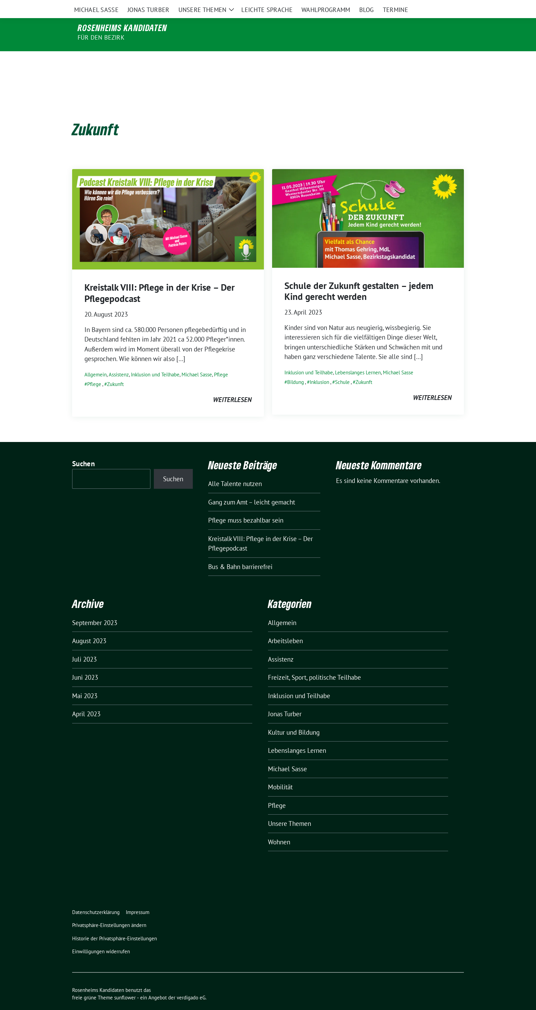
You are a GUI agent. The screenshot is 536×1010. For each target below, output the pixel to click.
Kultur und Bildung (294, 718)
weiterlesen (232, 385)
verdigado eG (191, 983)
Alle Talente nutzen (235, 469)
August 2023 (89, 626)
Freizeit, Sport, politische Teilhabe (314, 663)
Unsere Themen (289, 809)
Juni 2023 (85, 663)
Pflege (221, 360)
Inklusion (319, 367)
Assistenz (119, 360)
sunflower (125, 983)
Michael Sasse (197, 360)
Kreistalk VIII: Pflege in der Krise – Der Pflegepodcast (159, 278)
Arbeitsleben (285, 626)
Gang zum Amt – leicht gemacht (251, 488)
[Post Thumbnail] (168, 204)
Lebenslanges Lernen (358, 358)
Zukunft (115, 369)
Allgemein (95, 360)
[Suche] (442, 6)
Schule (342, 367)
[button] (110, 911)
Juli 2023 (84, 645)
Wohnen (279, 828)
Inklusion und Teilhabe (155, 360)
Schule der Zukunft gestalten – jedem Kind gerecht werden (358, 276)
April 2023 (86, 699)
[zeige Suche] (451, 6)
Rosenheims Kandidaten (122, 28)
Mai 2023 (84, 681)
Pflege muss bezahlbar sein (245, 506)
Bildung (295, 367)
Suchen (83, 449)
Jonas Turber (285, 699)
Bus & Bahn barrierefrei (240, 552)
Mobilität (280, 773)
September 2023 (94, 608)
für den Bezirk (101, 37)
